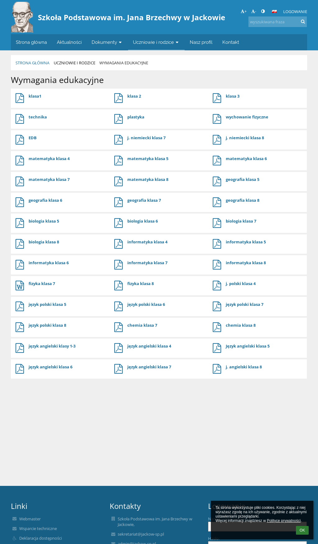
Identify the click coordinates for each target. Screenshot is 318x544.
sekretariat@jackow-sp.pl (141, 534)
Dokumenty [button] (107, 42)
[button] (274, 11)
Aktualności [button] (69, 42)
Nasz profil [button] (201, 42)
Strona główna (32, 63)
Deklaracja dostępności (40, 538)
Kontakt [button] (230, 42)
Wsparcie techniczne (38, 528)
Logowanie (295, 11)
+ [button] (244, 11)
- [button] (253, 11)
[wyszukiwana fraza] (277, 21)
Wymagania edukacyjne (123, 63)
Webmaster (30, 519)
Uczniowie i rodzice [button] (156, 42)
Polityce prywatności (284, 521)
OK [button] (302, 530)
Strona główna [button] (31, 42)
